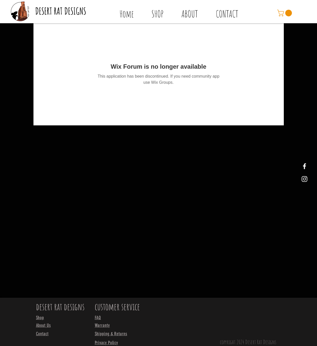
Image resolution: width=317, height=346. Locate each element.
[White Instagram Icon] (304, 179)
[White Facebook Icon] (304, 166)
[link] (285, 13)
